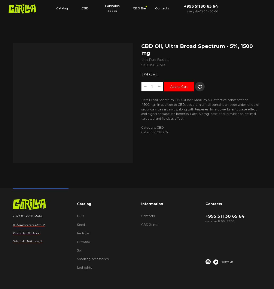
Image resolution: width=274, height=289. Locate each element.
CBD (80, 216)
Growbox (83, 242)
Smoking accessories (93, 259)
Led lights (84, 268)
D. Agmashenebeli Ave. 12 (29, 224)
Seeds (81, 225)
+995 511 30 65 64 (201, 6)
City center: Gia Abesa (26, 233)
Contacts (148, 216)
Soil (79, 250)
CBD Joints (149, 225)
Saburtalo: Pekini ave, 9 (27, 241)
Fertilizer (83, 233)
